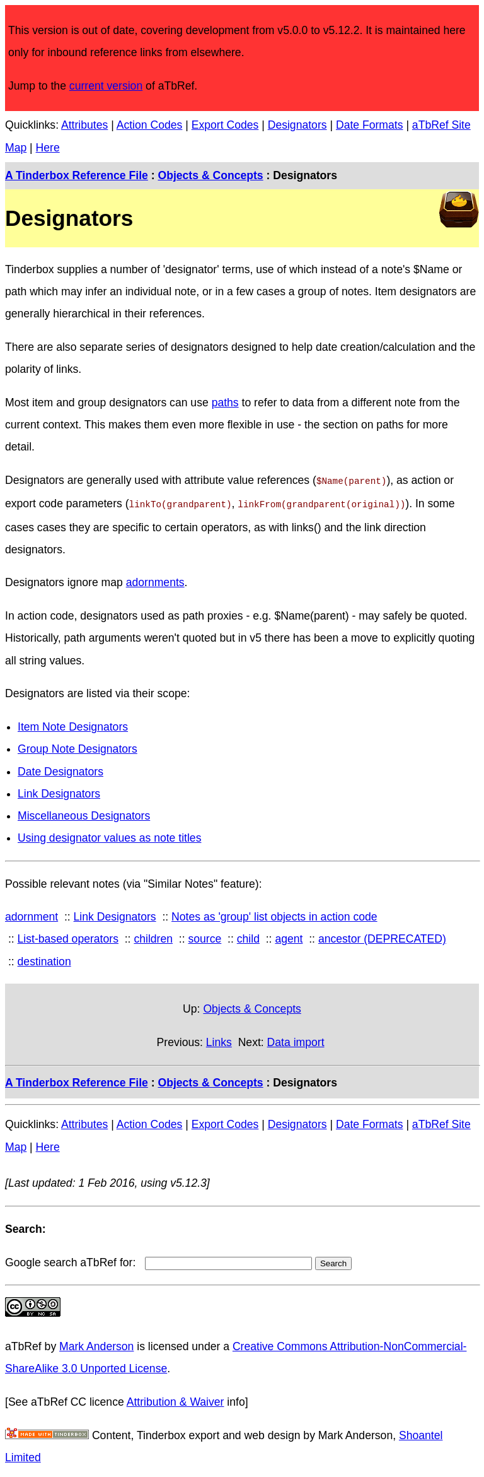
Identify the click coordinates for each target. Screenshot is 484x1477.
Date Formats (369, 125)
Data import (296, 1039)
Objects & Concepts (210, 175)
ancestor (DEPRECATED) (382, 936)
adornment (31, 914)
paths (225, 402)
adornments (155, 580)
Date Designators (60, 769)
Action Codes (150, 125)
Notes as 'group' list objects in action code (274, 914)
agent (288, 936)
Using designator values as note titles (109, 835)
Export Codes (225, 125)
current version (105, 85)
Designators (297, 125)
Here (48, 147)
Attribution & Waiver (175, 1399)
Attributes (84, 125)
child (248, 936)
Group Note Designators (77, 746)
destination (44, 959)
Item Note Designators (73, 724)
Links (219, 1039)
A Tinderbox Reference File (76, 175)
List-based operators (68, 936)
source (204, 936)
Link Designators (59, 791)
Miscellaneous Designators (84, 813)
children (153, 936)
